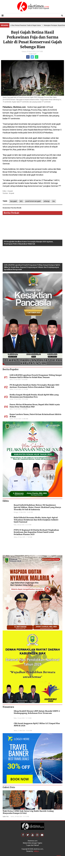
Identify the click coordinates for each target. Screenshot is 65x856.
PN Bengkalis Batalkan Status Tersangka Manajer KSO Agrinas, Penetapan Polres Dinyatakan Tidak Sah (34, 386)
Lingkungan (32, 54)
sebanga (46, 201)
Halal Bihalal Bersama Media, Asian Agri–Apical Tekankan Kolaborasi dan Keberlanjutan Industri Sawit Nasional (36, 519)
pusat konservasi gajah (33, 201)
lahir (21, 201)
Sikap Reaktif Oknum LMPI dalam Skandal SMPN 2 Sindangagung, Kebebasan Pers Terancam (37, 712)
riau (53, 201)
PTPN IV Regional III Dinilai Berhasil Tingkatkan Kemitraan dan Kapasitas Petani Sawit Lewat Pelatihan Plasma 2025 (36, 532)
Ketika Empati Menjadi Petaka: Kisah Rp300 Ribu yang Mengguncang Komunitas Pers (34, 396)
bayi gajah (13, 201)
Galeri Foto (6, 816)
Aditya (36, 851)
